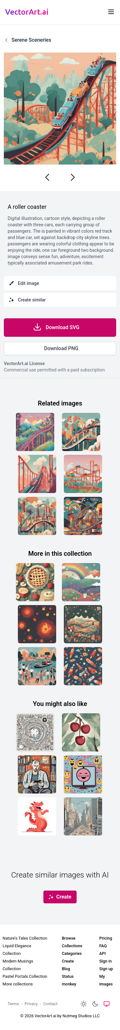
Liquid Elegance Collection (17, 949)
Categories (72, 953)
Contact (50, 1003)
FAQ (103, 945)
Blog (66, 968)
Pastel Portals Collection (25, 976)
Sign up (106, 968)
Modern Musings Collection (18, 965)
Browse (69, 938)
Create (68, 961)
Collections (72, 945)
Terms (13, 1003)
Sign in (105, 961)
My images (106, 980)
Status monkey (69, 980)
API (102, 953)
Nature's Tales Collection (25, 938)
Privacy (31, 1003)
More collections (18, 984)
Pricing (105, 938)
